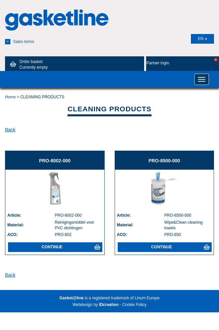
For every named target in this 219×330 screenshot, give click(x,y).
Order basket (28, 64)
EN (202, 38)
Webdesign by (96, 304)
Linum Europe (147, 298)
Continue (70, 247)
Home (10, 97)
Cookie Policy (134, 304)
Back (10, 129)
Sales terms (19, 41)
